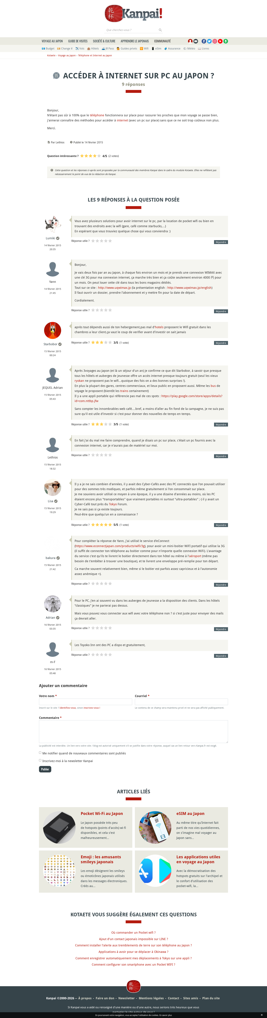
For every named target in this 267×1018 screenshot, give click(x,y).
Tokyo (113, 504)
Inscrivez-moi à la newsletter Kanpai (67, 761)
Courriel (142, 696)
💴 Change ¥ (65, 48)
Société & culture (104, 41)
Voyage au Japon (52, 41)
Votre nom (48, 696)
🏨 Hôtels (93, 48)
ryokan (79, 381)
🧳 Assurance (172, 48)
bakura (51, 558)
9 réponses (133, 84)
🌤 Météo (189, 48)
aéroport (195, 556)
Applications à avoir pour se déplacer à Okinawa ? (133, 952)
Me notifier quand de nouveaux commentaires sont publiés (84, 753)
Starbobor (50, 344)
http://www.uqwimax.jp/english (189, 288)
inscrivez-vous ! (92, 707)
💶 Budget (48, 48)
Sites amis (190, 998)
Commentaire (50, 718)
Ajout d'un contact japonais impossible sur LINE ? (133, 939)
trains (124, 391)
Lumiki (50, 238)
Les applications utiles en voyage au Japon (198, 859)
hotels (159, 327)
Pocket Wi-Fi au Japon (102, 813)
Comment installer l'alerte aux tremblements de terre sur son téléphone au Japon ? (133, 945)
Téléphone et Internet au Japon (95, 55)
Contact (173, 998)
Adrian (50, 617)
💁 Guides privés (127, 48)
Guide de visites (78, 41)
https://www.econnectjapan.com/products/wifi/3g (110, 546)
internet (122, 120)
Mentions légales (151, 998)
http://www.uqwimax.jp (114, 288)
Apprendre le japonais (135, 41)
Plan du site (211, 998)
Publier (45, 769)
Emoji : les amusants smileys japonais (101, 859)
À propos (85, 998)
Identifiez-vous (68, 707)
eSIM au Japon (190, 813)
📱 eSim (156, 48)
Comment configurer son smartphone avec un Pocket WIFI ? (133, 964)
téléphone (97, 115)
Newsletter (126, 998)
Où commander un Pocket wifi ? (133, 932)
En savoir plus (165, 1015)
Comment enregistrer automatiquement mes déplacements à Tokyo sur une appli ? (133, 958)
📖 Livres (203, 48)
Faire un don (105, 998)
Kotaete (51, 55)
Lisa (50, 501)
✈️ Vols (79, 48)
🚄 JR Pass (107, 48)
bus (213, 386)
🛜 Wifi (144, 48)
